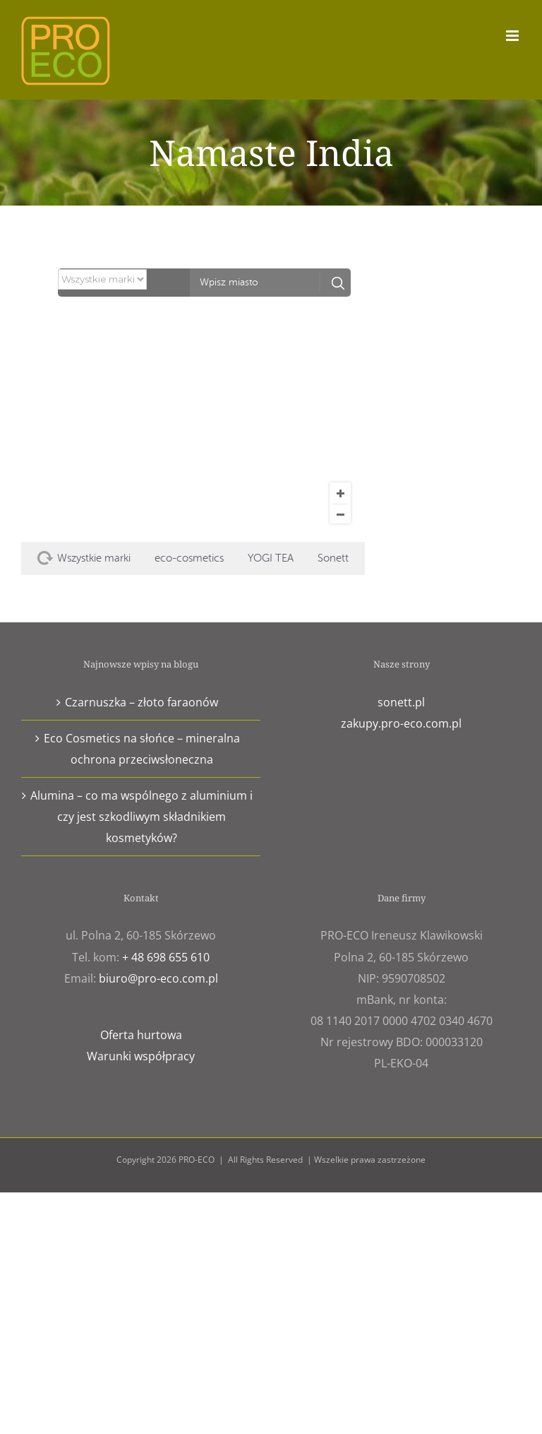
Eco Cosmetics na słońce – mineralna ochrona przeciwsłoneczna (142, 748)
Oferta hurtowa (141, 1035)
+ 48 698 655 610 (166, 957)
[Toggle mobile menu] (513, 35)
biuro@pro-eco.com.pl (158, 978)
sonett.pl (401, 702)
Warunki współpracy (141, 1056)
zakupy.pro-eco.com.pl (401, 723)
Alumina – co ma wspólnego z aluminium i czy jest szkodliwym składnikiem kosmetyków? (141, 817)
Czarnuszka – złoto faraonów (141, 702)
